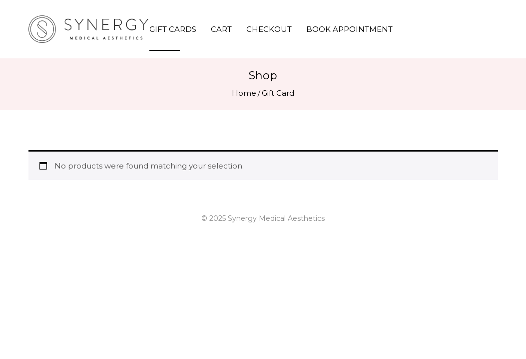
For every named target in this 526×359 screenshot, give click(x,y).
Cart (221, 29)
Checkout (269, 29)
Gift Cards (172, 29)
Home (244, 93)
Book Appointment (349, 29)
